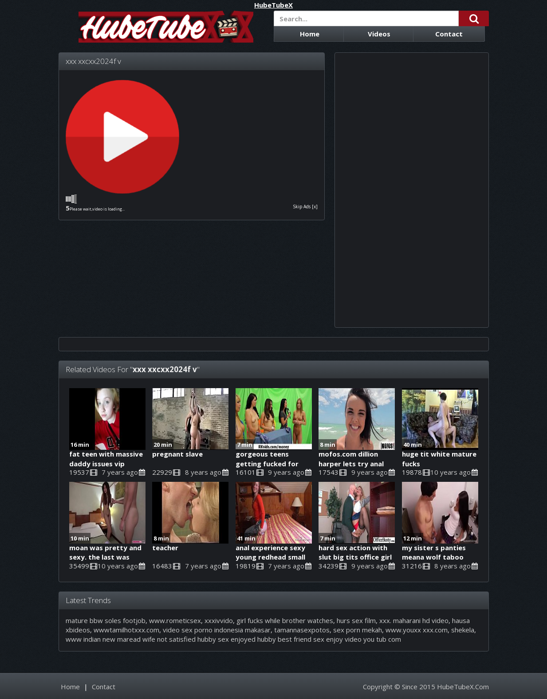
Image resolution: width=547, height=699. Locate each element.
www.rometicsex (175, 620)
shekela (462, 629)
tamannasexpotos (302, 629)
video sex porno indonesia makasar (217, 629)
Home (309, 33)
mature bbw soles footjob (106, 620)
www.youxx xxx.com (417, 629)
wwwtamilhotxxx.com (126, 629)
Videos (379, 33)
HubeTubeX (273, 5)
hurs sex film (356, 620)
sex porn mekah (357, 629)
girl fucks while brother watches (284, 620)
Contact (449, 33)
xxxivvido (219, 620)
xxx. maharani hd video (414, 620)
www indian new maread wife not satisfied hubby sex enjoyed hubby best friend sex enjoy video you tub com (233, 639)
